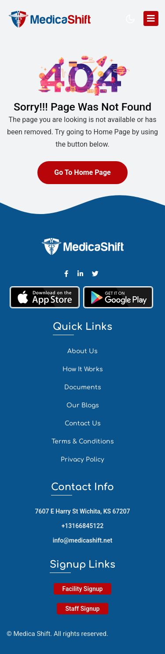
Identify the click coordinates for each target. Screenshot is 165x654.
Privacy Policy (82, 459)
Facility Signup (82, 588)
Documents (82, 387)
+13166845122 (83, 525)
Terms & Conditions (82, 441)
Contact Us (83, 423)
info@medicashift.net (82, 540)
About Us (82, 351)
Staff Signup (83, 608)
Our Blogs (82, 405)
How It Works (82, 369)
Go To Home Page (82, 172)
